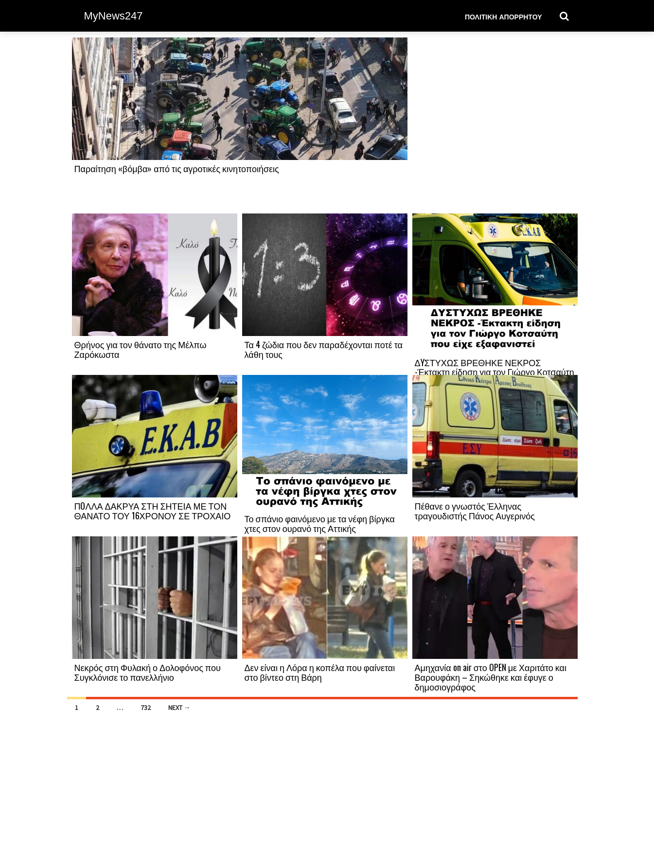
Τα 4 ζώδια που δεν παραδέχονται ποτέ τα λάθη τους (324, 349)
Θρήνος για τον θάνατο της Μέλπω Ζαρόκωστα (140, 349)
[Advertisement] (495, 125)
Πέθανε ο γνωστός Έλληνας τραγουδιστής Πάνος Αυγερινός (475, 510)
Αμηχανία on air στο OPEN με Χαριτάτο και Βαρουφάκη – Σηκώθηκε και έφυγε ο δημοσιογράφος (491, 677)
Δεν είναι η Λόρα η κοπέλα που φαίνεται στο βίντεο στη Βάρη (320, 672)
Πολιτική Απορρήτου (503, 16)
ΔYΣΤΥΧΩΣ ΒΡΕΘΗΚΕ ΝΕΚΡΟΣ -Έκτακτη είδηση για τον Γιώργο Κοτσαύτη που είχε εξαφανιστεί (494, 372)
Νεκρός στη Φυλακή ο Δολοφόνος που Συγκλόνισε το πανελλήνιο (147, 672)
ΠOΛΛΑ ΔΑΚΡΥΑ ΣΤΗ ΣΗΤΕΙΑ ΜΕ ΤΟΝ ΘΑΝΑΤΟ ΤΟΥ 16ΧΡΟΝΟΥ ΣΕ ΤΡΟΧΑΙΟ (152, 510)
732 (146, 707)
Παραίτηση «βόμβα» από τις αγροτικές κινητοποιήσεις (176, 168)
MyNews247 (113, 16)
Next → (179, 707)
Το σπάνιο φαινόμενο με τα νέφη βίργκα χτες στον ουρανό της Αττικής (320, 523)
